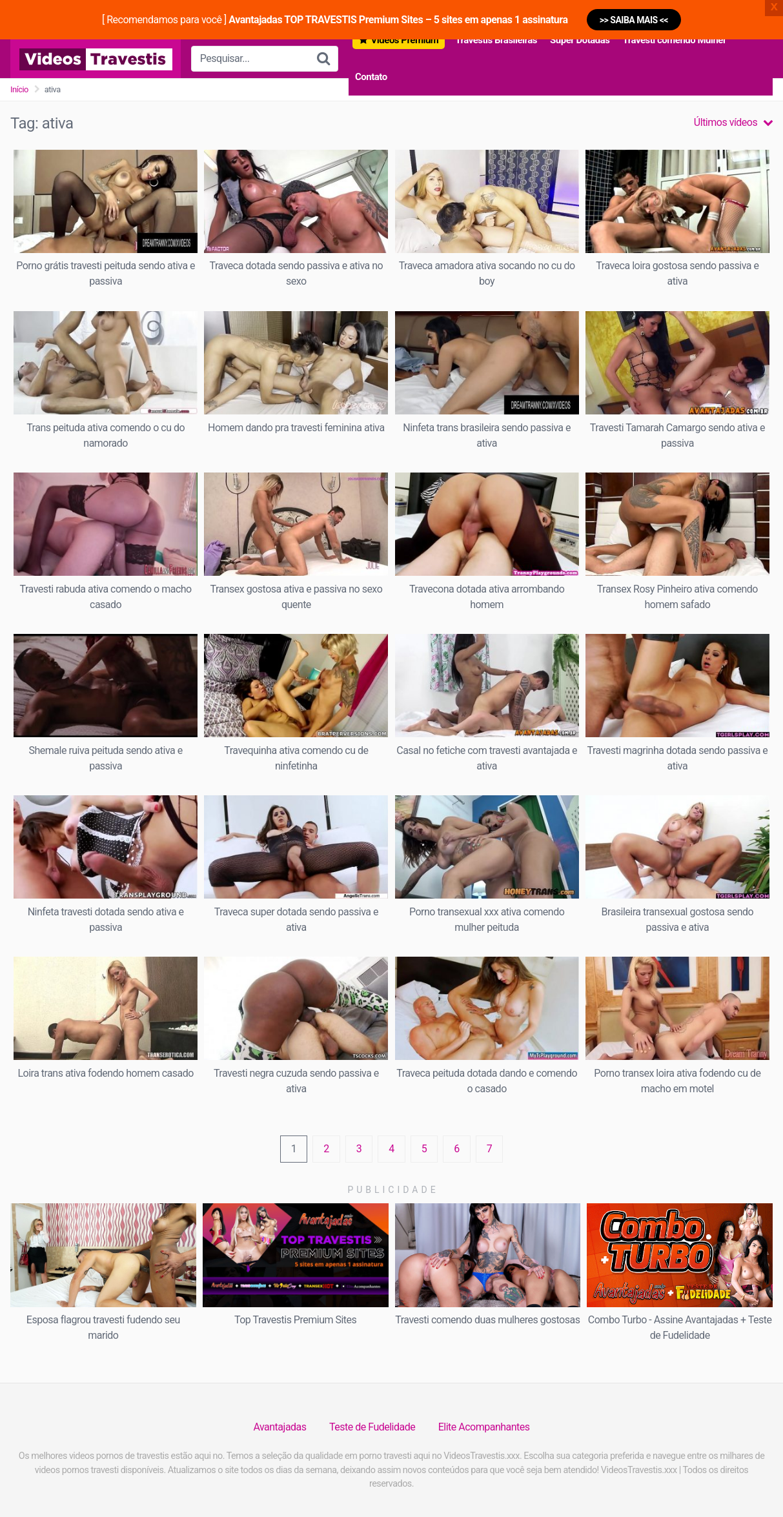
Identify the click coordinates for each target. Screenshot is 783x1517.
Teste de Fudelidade (372, 1427)
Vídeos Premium (404, 40)
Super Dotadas (579, 40)
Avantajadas (279, 1427)
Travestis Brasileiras (496, 40)
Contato (371, 77)
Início (19, 89)
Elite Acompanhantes (484, 1427)
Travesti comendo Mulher (674, 40)
